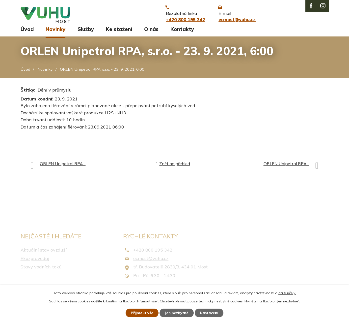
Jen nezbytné (176, 313)
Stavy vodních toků (41, 269)
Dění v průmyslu (55, 92)
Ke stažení (119, 31)
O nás (151, 31)
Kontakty (182, 31)
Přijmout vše (142, 313)
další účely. (287, 293)
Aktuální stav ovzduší (44, 252)
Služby (86, 31)
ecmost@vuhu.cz (150, 260)
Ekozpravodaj (35, 260)
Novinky (55, 31)
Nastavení (209, 313)
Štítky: (28, 92)
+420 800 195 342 (152, 252)
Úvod (27, 31)
